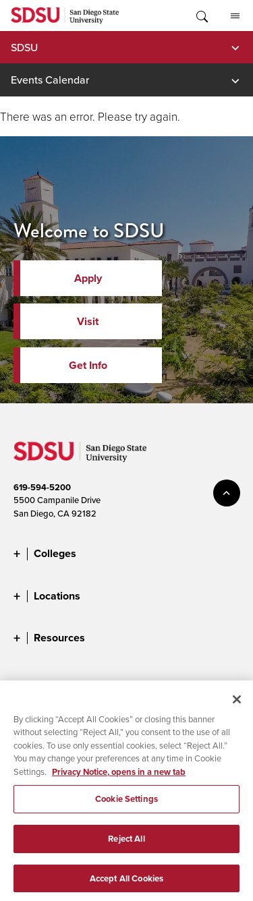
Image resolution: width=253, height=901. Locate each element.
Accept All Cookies (126, 883)
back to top (226, 492)
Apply (88, 278)
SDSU (24, 47)
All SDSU (235, 16)
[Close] (237, 704)
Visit (88, 321)
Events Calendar (50, 79)
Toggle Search (201, 15)
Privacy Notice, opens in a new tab (119, 776)
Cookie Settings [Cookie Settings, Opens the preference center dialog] (126, 804)
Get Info (88, 365)
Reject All (126, 843)
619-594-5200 (42, 487)
